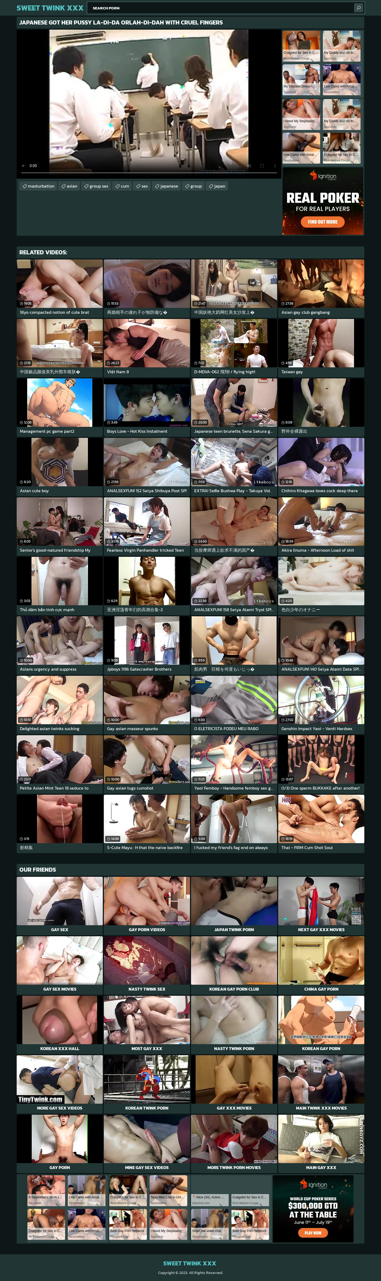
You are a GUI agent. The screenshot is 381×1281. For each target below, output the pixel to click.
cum (125, 186)
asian (72, 186)
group (196, 186)
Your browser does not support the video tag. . (149, 104)
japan (219, 186)
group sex (99, 186)
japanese (169, 186)
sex (145, 186)
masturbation (41, 186)
